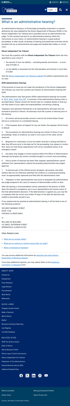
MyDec (4, 320)
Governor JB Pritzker (8, 401)
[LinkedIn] (33, 376)
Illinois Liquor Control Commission (14, 353)
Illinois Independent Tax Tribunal (13, 357)
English (50, 10)
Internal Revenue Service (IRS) (12, 365)
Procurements (7, 291)
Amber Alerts (6, 395)
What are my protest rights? (15, 239)
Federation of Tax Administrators (13, 361)
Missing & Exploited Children (44, 391)
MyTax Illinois (7, 316)
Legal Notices (7, 287)
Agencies (54, 2)
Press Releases (7, 283)
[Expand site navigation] (66, 10)
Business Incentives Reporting (12, 324)
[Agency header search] (60, 9)
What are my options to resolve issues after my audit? (26, 243)
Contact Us (6, 275)
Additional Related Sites (10, 369)
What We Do (6, 294)
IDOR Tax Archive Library (10, 342)
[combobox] (52, 10)
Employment (6, 279)
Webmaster (6, 298)
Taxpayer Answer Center (10, 308)
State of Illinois (7, 346)
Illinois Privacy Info (40, 395)
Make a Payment (7, 312)
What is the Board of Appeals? (16, 248)
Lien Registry (6, 328)
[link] (21, 376)
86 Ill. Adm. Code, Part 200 (15, 99)
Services (64, 2)
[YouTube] (46, 376)
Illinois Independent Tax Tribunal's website (26, 76)
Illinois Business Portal (10, 350)
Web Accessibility (8, 391)
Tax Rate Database (8, 332)
